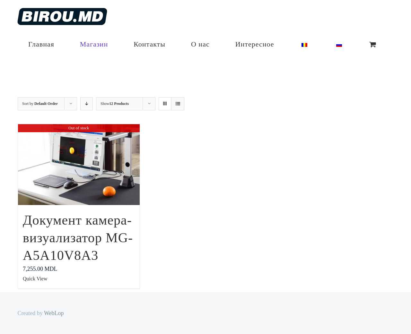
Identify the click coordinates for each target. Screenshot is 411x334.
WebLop (54, 313)
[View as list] (177, 104)
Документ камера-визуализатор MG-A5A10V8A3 (78, 237)
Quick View (35, 278)
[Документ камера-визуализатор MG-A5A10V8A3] (79, 164)
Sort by (40, 103)
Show (115, 103)
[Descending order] (86, 103)
